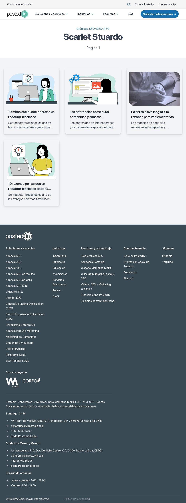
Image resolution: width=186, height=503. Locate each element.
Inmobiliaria (59, 255)
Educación (59, 267)
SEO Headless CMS (17, 360)
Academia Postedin (92, 261)
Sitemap (128, 278)
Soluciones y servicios (52, 14)
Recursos (111, 14)
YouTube (167, 261)
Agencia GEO (14, 267)
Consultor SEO (14, 291)
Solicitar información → (159, 14)
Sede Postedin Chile (24, 436)
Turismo (57, 290)
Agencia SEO (13, 255)
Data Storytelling (15, 348)
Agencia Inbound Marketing (22, 330)
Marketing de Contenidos (21, 336)
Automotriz (59, 261)
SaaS (56, 296)
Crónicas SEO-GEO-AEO (93, 28)
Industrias (85, 14)
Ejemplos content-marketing (97, 300)
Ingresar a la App (168, 4)
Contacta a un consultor (19, 4)
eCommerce (60, 273)
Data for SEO (13, 297)
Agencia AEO (13, 261)
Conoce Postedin (144, 4)
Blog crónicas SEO (92, 255)
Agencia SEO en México (20, 273)
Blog (131, 13)
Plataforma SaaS (15, 354)
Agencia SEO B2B (16, 285)
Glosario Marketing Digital (96, 267)
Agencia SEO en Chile (19, 279)
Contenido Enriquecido (19, 342)
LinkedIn (167, 255)
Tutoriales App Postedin (95, 294)
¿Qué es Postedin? (135, 255)
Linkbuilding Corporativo (20, 324)
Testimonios (131, 272)
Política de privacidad (77, 498)
